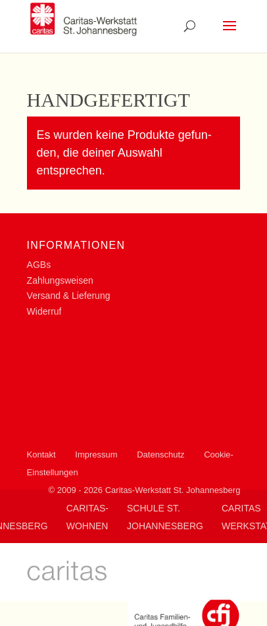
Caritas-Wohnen (87, 517)
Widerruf (44, 311)
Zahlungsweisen (60, 280)
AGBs (39, 264)
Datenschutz (160, 454)
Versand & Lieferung (68, 295)
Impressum (96, 454)
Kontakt (41, 454)
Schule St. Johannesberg (165, 517)
